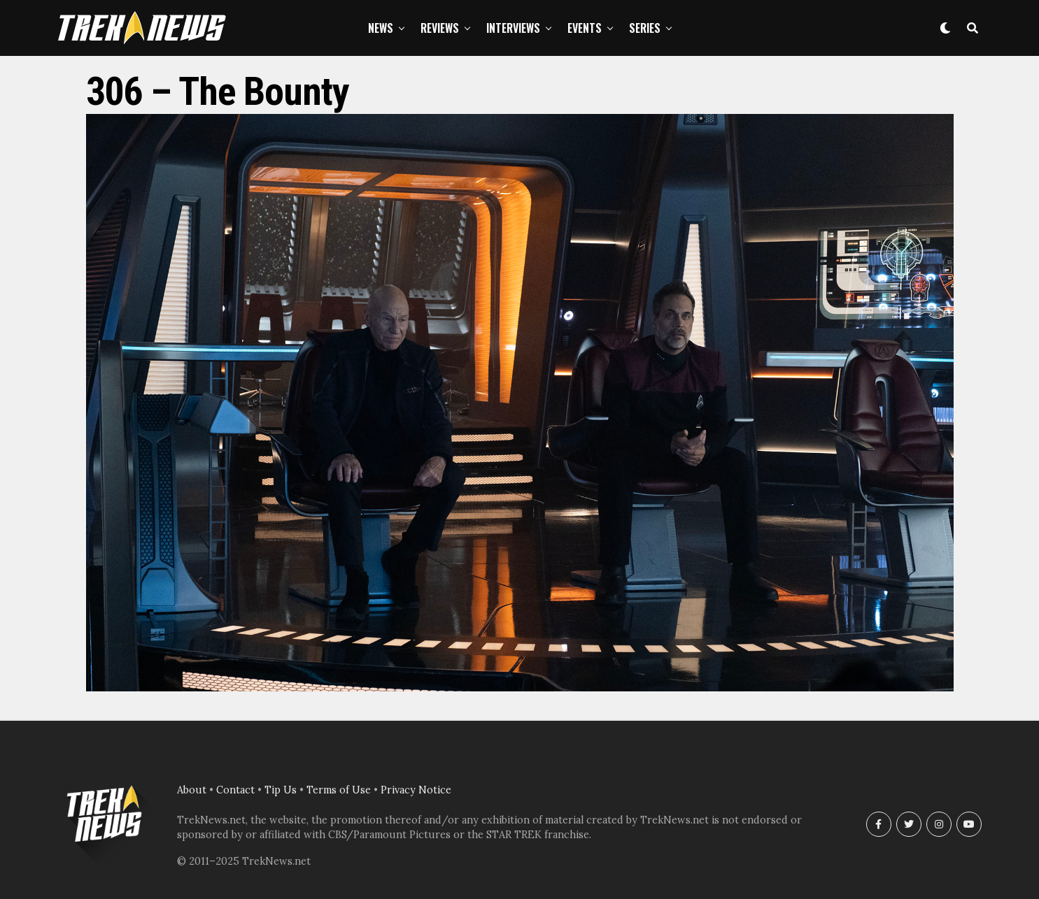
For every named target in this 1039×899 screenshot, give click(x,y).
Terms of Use (338, 790)
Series (644, 28)
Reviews (439, 28)
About (191, 790)
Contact (235, 790)
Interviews (513, 28)
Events (584, 28)
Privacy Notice (416, 790)
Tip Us (280, 790)
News (380, 28)
